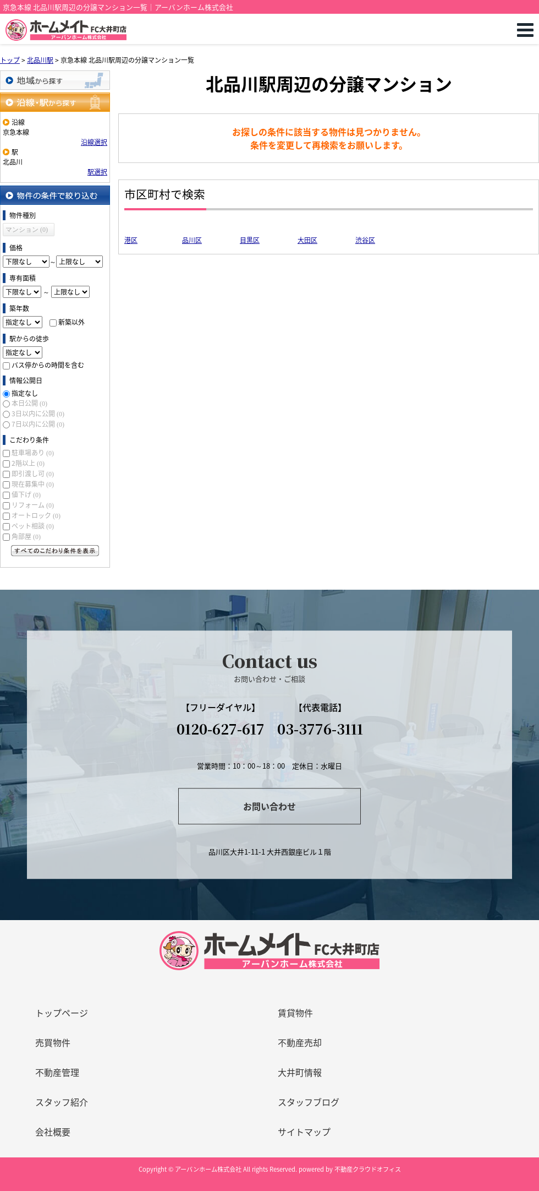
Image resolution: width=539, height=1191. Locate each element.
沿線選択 (94, 142)
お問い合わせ (269, 806)
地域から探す (55, 80)
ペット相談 (33, 526)
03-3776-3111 (320, 728)
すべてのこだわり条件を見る (55, 550)
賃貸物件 (295, 1012)
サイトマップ (304, 1131)
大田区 (307, 240)
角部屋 (26, 536)
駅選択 (97, 172)
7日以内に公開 (38, 424)
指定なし (25, 393)
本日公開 (29, 403)
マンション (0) (27, 229)
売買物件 (52, 1042)
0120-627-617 (221, 728)
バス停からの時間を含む (48, 365)
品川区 (192, 240)
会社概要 (52, 1131)
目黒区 (250, 240)
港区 (131, 240)
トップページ (61, 1012)
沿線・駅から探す (55, 102)
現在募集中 (33, 484)
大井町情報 (300, 1072)
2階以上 (28, 463)
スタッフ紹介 (61, 1101)
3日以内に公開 (38, 413)
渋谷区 (365, 240)
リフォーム (33, 505)
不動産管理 (57, 1072)
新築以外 (71, 322)
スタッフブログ (308, 1101)
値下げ (26, 494)
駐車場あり (33, 453)
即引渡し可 (33, 473)
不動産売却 (300, 1042)
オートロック (36, 515)
